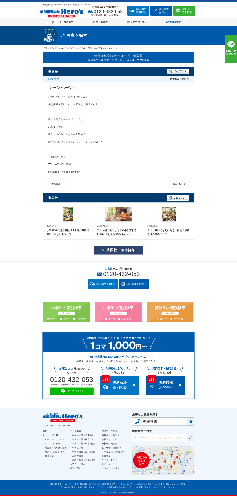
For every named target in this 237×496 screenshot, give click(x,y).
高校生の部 (77, 456)
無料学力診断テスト (112, 435)
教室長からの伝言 (179, 79)
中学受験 (81, 319)
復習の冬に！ (179, 184)
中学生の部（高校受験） (84, 452)
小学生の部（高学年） (83, 439)
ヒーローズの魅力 (51, 435)
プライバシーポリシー (113, 468)
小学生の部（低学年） (83, 435)
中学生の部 (77, 447)
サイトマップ (108, 464)
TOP (45, 431)
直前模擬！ (57, 184)
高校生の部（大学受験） (84, 460)
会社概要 (106, 456)
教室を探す (75, 468)
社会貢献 (49, 456)
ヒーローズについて (55, 439)
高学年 (66, 319)
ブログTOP (179, 71)
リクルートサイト (110, 460)
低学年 (53, 319)
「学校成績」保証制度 (113, 452)
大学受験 (178, 319)
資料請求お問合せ (164, 11)
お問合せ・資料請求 (112, 447)
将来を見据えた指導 (55, 452)
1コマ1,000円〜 (53, 443)
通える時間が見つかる (56, 447)
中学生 (112, 319)
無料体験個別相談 (141, 11)
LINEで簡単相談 (187, 11)
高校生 (163, 319)
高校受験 (126, 319)
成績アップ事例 (109, 431)
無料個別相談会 (109, 443)
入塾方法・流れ (77, 464)
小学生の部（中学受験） (84, 443)
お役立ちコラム (109, 439)
